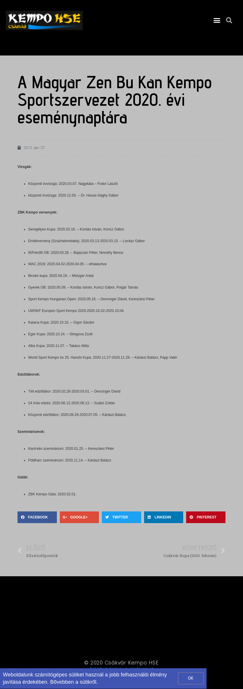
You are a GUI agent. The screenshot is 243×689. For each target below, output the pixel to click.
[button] (217, 20)
